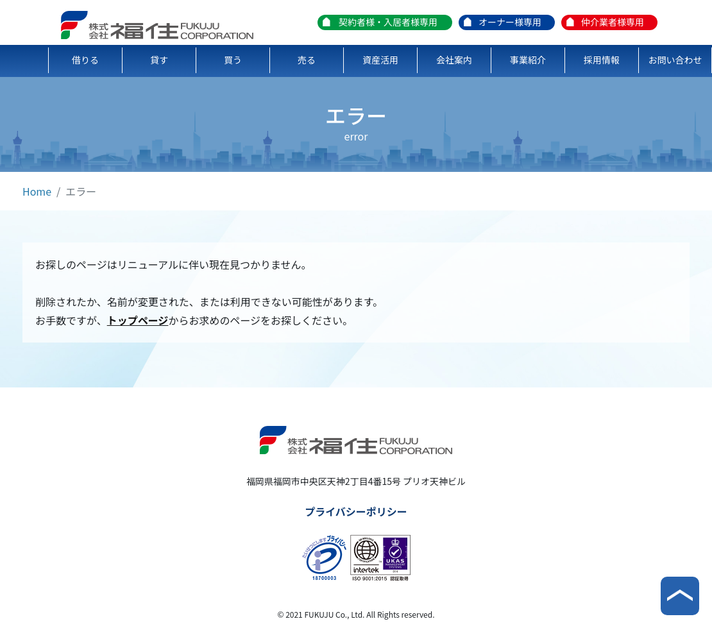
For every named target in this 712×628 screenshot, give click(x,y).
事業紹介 (528, 59)
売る (307, 59)
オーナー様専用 (510, 21)
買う (233, 59)
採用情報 (602, 59)
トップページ (138, 320)
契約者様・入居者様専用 (388, 21)
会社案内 (454, 59)
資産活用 (380, 59)
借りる (85, 59)
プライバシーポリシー (356, 511)
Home (36, 191)
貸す (159, 59)
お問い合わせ (675, 59)
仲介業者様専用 (612, 21)
